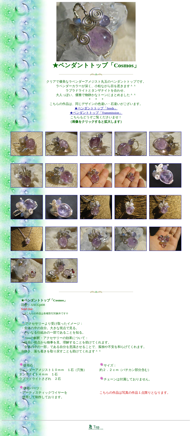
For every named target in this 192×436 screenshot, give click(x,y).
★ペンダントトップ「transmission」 (96, 113)
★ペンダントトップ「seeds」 (95, 108)
